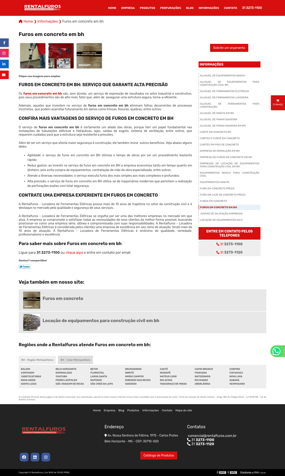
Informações (209, 8)
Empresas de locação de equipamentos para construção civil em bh (229, 165)
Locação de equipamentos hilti (221, 219)
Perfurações (170, 8)
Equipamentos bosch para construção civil (229, 174)
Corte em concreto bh (215, 131)
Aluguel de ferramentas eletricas (224, 91)
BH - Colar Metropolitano (75, 359)
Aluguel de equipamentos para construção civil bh (229, 83)
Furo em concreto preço (217, 188)
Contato (230, 8)
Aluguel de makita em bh (217, 113)
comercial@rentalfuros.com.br (212, 436)
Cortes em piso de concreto (219, 144)
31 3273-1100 (252, 8)
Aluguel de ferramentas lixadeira (224, 97)
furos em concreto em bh (42, 94)
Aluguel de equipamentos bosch (222, 75)
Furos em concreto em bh (218, 207)
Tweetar (25, 266)
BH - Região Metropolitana (37, 359)
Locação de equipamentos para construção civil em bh (101, 320)
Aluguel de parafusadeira (218, 119)
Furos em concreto (213, 201)
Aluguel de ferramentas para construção (229, 105)
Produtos (147, 8)
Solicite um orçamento (229, 48)
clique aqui (74, 252)
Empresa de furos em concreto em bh (226, 157)
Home (112, 8)
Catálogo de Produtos (159, 455)
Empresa (128, 8)
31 (229, 244)
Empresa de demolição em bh (220, 150)
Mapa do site (184, 410)
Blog (190, 8)
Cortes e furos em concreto (220, 138)
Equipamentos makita (214, 182)
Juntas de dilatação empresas (221, 213)
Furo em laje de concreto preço (222, 194)
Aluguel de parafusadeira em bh (223, 125)
